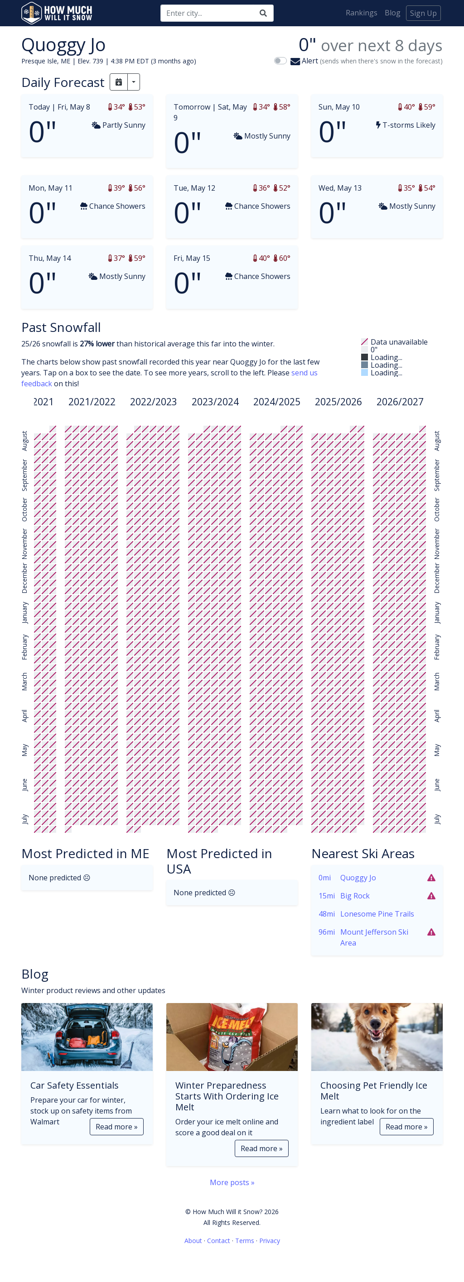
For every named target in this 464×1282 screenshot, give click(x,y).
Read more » (117, 1127)
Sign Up (423, 13)
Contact (218, 1240)
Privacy (269, 1240)
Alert (366, 61)
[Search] (206, 13)
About (193, 1240)
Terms (244, 1240)
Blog (393, 13)
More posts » (232, 1182)
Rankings (361, 13)
